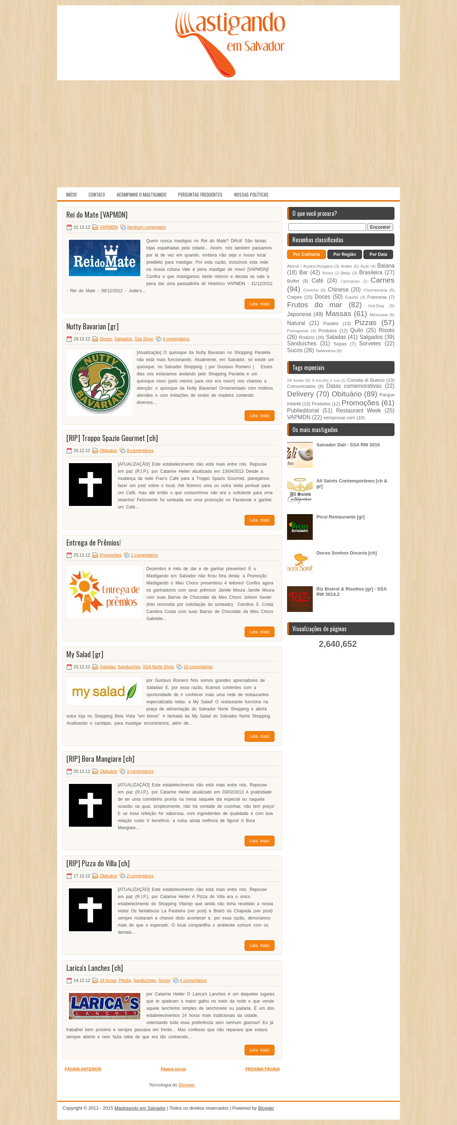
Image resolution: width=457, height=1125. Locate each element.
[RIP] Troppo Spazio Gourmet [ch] (112, 437)
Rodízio (307, 337)
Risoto (387, 330)
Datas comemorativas (354, 386)
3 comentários (140, 771)
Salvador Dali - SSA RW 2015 (348, 444)
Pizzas (366, 322)
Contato (97, 194)
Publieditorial (303, 410)
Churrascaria (375, 290)
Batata (327, 273)
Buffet (293, 281)
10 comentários (198, 666)
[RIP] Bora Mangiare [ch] (100, 758)
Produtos (327, 330)
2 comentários (144, 555)
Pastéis (331, 323)
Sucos (164, 980)
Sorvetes (370, 343)
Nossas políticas (251, 194)
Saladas (107, 666)
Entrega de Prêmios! (93, 542)
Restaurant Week (358, 410)
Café (317, 281)
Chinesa (338, 290)
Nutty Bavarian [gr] (92, 326)
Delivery (300, 394)
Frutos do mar (314, 304)
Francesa (377, 297)
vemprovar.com (339, 417)
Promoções (110, 555)
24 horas (108, 980)
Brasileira (370, 272)
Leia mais (259, 303)
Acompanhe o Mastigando (141, 194)
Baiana (386, 266)
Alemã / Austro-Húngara (309, 266)
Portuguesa (297, 330)
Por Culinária (306, 254)
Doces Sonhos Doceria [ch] (346, 553)
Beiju (345, 272)
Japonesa (299, 314)
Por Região (344, 254)
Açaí (365, 266)
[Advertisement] (228, 134)
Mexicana (379, 314)
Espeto (351, 297)
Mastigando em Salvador (140, 1108)
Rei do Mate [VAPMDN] (96, 214)
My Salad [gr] (84, 654)
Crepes (294, 297)
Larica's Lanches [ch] (94, 967)
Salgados (123, 338)
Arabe (346, 266)
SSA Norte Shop (158, 666)
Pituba (125, 980)
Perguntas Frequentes (200, 194)
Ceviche (310, 290)
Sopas (340, 343)
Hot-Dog (376, 305)
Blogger (187, 1085)
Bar (303, 272)
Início (71, 194)
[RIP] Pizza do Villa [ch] (98, 863)
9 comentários (140, 450)
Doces (106, 338)
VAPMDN (108, 227)
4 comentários (176, 338)
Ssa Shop (144, 338)
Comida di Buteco (366, 380)
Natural (296, 323)
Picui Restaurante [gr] (340, 517)
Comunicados (301, 386)
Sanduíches (128, 666)
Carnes (383, 280)
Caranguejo (350, 281)
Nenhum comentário (146, 227)
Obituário (108, 450)
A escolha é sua (326, 380)
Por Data (378, 254)
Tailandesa (326, 350)
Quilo (356, 330)
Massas (338, 313)
